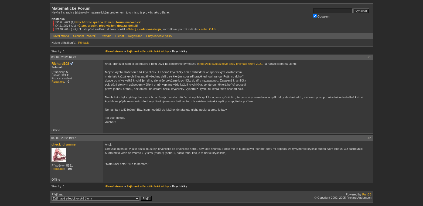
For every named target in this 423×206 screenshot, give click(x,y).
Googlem (321, 16)
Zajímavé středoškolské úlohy (148, 51)
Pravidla (106, 36)
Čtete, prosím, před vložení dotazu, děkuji (108, 25)
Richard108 (60, 64)
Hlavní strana (60, 36)
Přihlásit (83, 42)
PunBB (366, 194)
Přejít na (102, 197)
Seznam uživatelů (85, 36)
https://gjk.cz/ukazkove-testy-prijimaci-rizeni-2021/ (231, 63)
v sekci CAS (207, 29)
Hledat (119, 36)
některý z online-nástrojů (143, 29)
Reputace (58, 81)
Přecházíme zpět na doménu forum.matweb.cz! (109, 22)
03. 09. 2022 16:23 (63, 57)
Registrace (135, 36)
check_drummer (64, 144)
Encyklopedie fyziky (159, 36)
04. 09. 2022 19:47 (63, 138)
